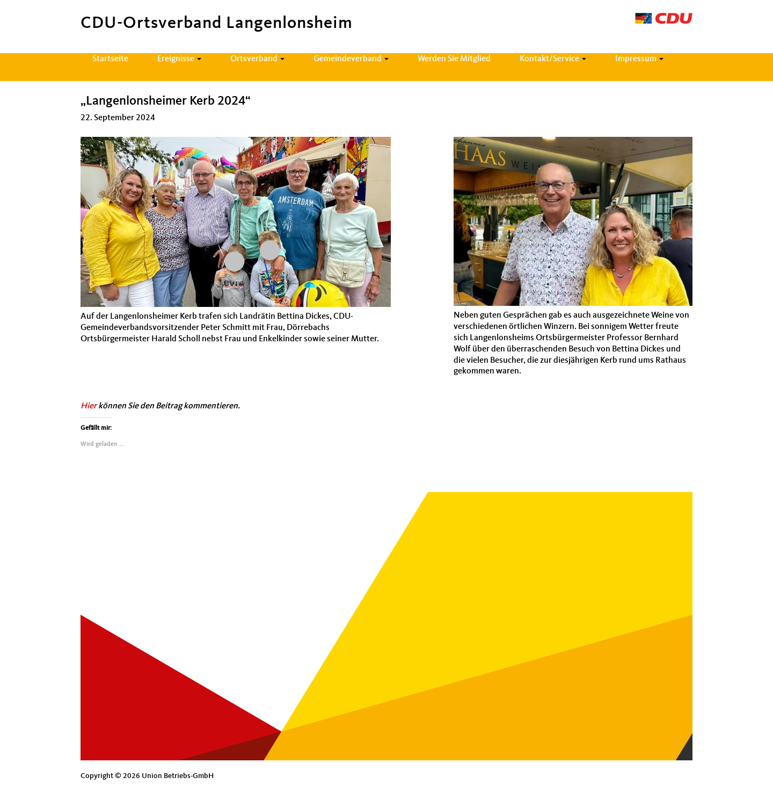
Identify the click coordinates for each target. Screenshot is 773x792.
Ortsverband (257, 59)
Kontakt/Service (553, 59)
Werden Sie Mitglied (454, 59)
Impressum (639, 59)
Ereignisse (179, 59)
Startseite (110, 59)
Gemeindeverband (351, 59)
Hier (89, 406)
